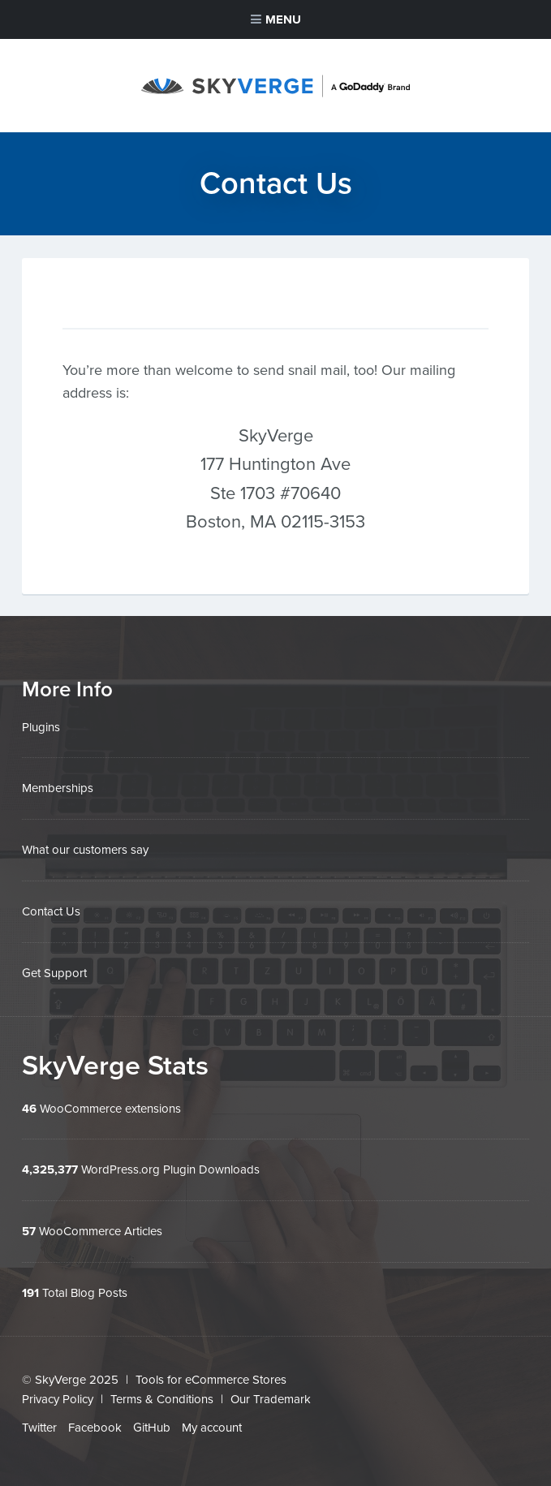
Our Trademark (270, 1393)
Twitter (39, 1421)
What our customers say (85, 849)
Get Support (54, 970)
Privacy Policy (57, 1393)
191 (30, 1287)
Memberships (57, 788)
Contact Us (51, 909)
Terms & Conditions (161, 1393)
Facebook (95, 1421)
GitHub (151, 1421)
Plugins (41, 727)
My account (212, 1421)
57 (29, 1226)
